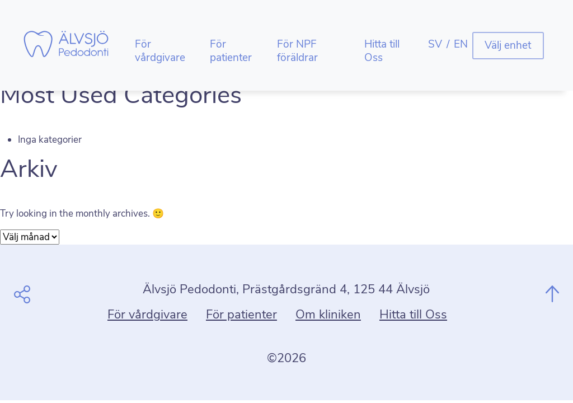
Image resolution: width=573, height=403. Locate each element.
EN (461, 44)
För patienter (231, 51)
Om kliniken (328, 314)
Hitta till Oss (382, 51)
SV (435, 44)
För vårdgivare (160, 51)
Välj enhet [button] (508, 45)
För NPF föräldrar (297, 51)
